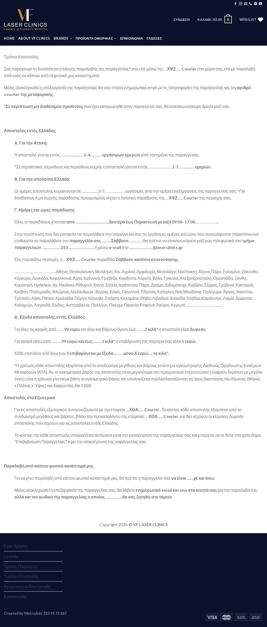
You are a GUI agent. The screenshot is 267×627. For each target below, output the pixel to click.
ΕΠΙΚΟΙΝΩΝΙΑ (131, 38)
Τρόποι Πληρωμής (21, 566)
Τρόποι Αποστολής (21, 576)
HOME (9, 38)
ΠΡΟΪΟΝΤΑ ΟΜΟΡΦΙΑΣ (96, 38)
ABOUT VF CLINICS (34, 38)
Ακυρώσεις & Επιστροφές (27, 586)
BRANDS (63, 38)
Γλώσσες (154, 38)
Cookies (11, 556)
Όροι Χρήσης (16, 546)
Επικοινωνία (15, 596)
